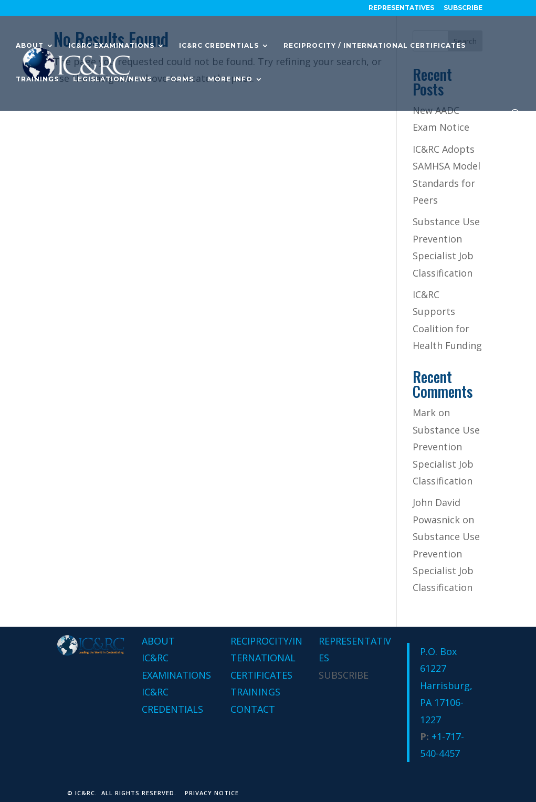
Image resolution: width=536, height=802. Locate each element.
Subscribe (463, 8)
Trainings (37, 79)
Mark (424, 412)
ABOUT (158, 641)
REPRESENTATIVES (401, 8)
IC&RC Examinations (111, 45)
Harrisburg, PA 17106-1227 (446, 702)
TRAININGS (255, 691)
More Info (230, 79)
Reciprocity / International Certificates (374, 45)
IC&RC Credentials (219, 45)
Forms (180, 79)
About (30, 45)
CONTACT (252, 709)
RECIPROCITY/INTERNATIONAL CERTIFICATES (266, 658)
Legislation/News (112, 79)
